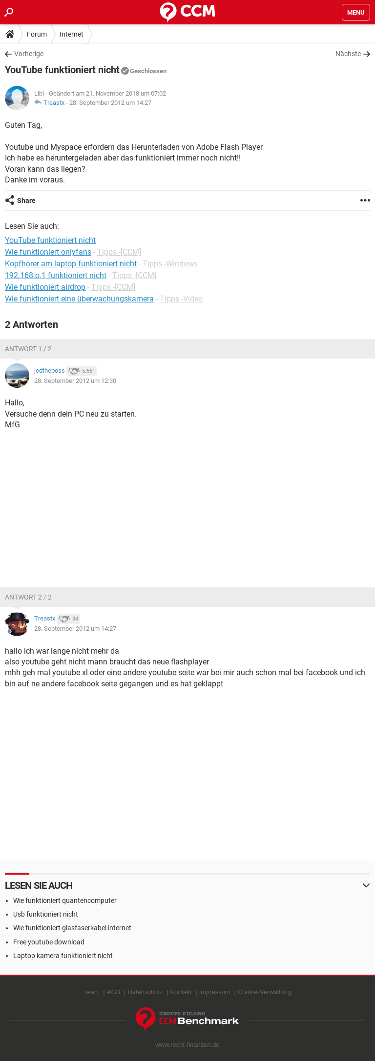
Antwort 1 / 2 (28, 349)
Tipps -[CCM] (119, 252)
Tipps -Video (181, 298)
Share (26, 200)
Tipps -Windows (170, 263)
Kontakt (181, 992)
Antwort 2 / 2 (28, 597)
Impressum (214, 992)
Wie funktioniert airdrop (45, 287)
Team (92, 992)
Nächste (348, 54)
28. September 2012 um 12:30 (75, 380)
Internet (71, 34)
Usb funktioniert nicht (45, 914)
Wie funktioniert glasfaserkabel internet (72, 928)
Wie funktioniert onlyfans (48, 252)
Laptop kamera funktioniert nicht (63, 956)
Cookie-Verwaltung (264, 992)
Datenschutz (145, 992)
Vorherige (28, 54)
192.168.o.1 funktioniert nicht (55, 275)
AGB (113, 992)
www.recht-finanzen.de (187, 1044)
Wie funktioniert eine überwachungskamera (79, 298)
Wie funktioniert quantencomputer (65, 900)
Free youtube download (48, 942)
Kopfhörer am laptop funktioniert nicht (71, 263)
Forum (37, 34)
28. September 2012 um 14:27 (110, 102)
